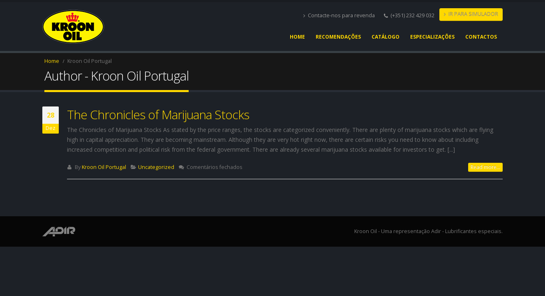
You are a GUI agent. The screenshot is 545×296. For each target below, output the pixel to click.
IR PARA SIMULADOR (471, 14)
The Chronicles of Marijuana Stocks (158, 114)
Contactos (481, 36)
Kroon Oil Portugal (104, 167)
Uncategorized (156, 167)
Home (297, 36)
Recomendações (338, 36)
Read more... (485, 167)
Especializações (432, 36)
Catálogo (386, 36)
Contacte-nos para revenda (339, 15)
